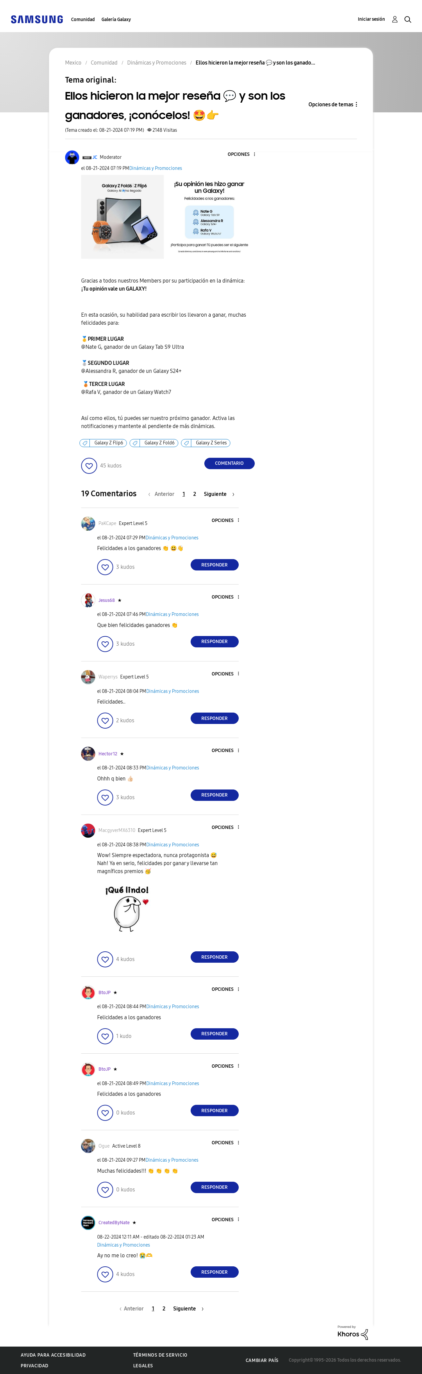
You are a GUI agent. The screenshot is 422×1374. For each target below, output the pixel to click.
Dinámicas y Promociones (155, 168)
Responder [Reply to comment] (214, 565)
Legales (143, 1366)
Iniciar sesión (371, 19)
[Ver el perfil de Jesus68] (106, 600)
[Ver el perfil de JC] (94, 157)
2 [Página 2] (194, 494)
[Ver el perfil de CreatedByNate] (114, 1223)
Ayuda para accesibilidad (53, 1355)
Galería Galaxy (116, 19)
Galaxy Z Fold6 (160, 443)
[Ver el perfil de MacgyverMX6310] (116, 830)
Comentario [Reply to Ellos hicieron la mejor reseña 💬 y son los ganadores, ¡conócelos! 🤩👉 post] (229, 463)
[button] (243, 154)
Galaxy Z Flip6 (108, 443)
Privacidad (34, 1366)
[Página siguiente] (219, 494)
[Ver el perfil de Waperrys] (108, 677)
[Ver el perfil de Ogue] (104, 1146)
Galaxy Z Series (211, 443)
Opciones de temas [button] (330, 104)
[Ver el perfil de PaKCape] (107, 523)
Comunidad (83, 19)
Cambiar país (262, 1360)
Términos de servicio (160, 1355)
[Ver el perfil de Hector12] (107, 754)
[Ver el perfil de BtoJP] (104, 992)
